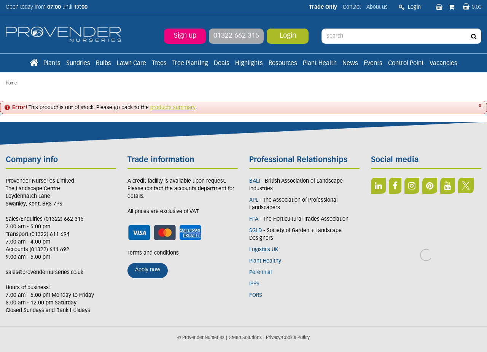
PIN (429, 186)
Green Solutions (245, 338)
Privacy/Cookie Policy (288, 338)
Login (288, 36)
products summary (173, 108)
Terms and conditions (153, 253)
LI (378, 186)
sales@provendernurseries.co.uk (44, 273)
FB (395, 186)
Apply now (147, 270)
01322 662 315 (236, 36)
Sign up (185, 36)
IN (411, 186)
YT (447, 186)
